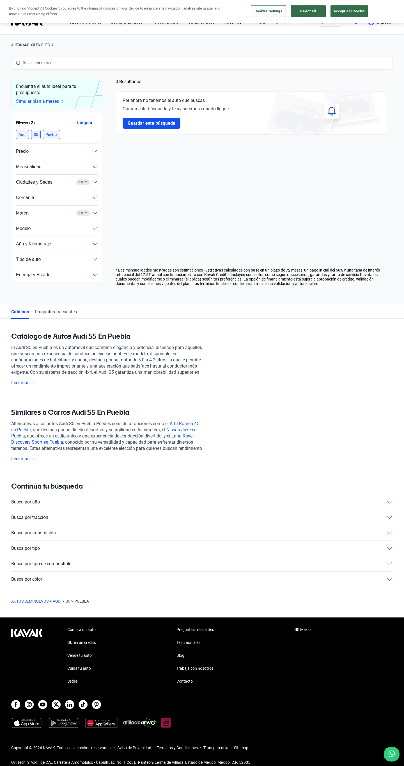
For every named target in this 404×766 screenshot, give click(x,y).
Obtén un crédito (85, 22)
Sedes (72, 681)
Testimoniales (188, 642)
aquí (252, 5)
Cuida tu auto (201, 22)
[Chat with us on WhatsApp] (391, 754)
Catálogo (20, 311)
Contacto (184, 681)
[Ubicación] (330, 22)
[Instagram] (29, 704)
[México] (262, 22)
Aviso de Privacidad (134, 748)
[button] (22, 134)
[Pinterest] (96, 704)
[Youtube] (42, 704)
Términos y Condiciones (177, 748)
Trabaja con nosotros (195, 668)
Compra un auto (127, 22)
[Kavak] (27, 22)
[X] (56, 704)
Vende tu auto (165, 22)
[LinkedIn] (69, 704)
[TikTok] (83, 704)
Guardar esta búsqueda (151, 123)
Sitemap (241, 748)
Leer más (23, 382)
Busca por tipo (202, 548)
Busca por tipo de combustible (202, 564)
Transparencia (215, 748)
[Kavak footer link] (27, 656)
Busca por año (202, 502)
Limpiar (85, 122)
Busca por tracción (202, 517)
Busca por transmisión (202, 533)
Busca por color (202, 579)
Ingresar (380, 22)
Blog (180, 655)
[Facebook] (15, 704)
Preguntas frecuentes (56, 311)
